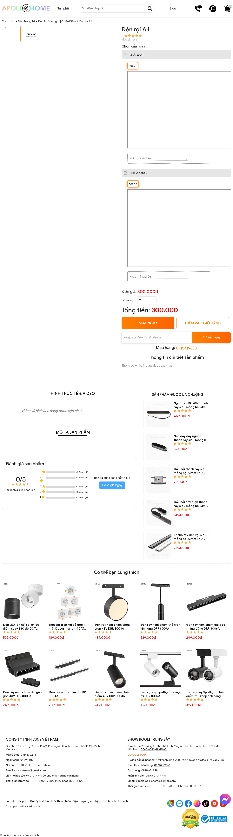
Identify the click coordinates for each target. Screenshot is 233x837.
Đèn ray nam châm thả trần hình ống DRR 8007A (160, 626)
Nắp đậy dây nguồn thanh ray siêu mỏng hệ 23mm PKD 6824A (191, 438)
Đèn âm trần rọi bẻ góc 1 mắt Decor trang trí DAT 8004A (67, 627)
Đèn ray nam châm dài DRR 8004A (68, 694)
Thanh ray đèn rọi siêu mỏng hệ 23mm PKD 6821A (190, 537)
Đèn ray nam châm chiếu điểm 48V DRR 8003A (112, 694)
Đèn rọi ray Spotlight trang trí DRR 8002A (160, 694)
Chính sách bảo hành (115, 801)
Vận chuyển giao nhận (86, 801)
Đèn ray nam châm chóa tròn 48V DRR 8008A (112, 626)
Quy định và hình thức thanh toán (50, 801)
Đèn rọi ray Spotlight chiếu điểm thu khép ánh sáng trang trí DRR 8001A (205, 694)
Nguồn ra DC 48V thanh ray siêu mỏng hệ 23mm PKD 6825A (191, 405)
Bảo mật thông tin (17, 801)
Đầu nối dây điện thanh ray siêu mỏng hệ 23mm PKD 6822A (191, 504)
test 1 (132, 65)
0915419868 (186, 348)
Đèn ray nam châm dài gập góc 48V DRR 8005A (22, 694)
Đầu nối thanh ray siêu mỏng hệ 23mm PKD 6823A (190, 471)
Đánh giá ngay (112, 485)
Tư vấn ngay (212, 337)
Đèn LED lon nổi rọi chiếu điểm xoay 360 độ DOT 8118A (21, 627)
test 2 (133, 184)
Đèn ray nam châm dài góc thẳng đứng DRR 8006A (205, 626)
